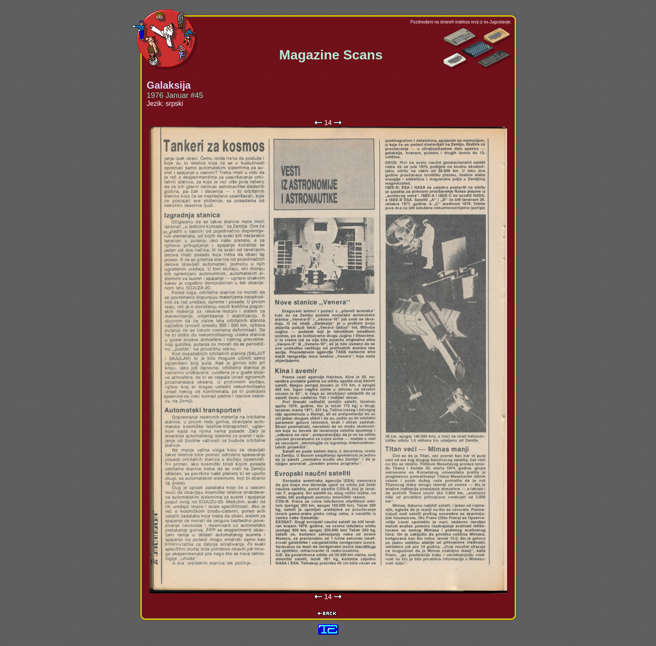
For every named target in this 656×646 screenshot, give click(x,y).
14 (328, 122)
